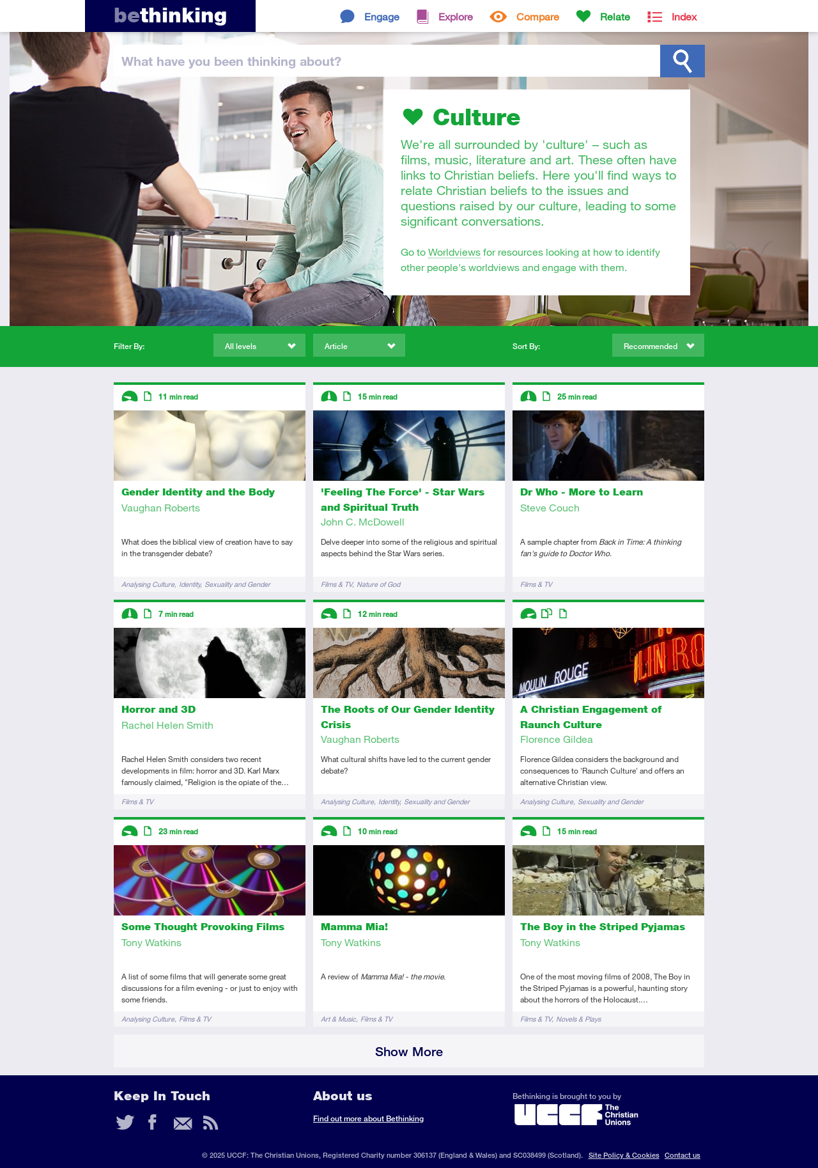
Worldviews (454, 251)
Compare (537, 16)
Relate (615, 16)
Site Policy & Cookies (624, 1155)
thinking (170, 15)
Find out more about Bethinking (368, 1118)
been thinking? (231, 60)
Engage (381, 16)
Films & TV (336, 584)
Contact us (682, 1155)
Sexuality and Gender (237, 584)
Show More (409, 1051)
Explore (455, 16)
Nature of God (378, 584)
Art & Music (338, 1019)
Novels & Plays (578, 1019)
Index (684, 16)
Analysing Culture (147, 584)
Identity (189, 584)
